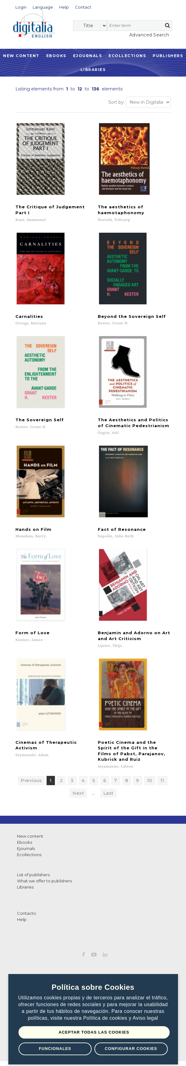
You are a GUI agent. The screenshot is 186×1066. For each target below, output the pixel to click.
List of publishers (33, 868)
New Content (21, 55)
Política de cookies (106, 1018)
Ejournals (87, 55)
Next (78, 787)
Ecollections (127, 55)
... (93, 787)
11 (162, 774)
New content (30, 830)
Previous (31, 774)
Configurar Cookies (131, 1048)
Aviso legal (145, 1018)
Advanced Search (149, 35)
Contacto (26, 907)
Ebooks (56, 55)
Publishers (168, 55)
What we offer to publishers (44, 874)
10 (149, 774)
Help (22, 913)
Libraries (93, 69)
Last (108, 787)
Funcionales (55, 1048)
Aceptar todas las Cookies (94, 1032)
